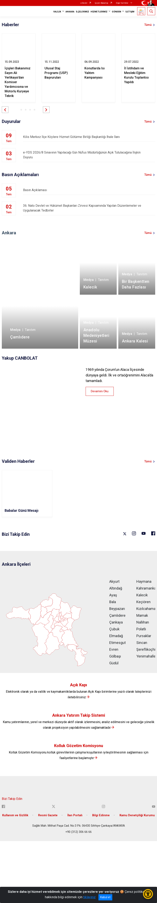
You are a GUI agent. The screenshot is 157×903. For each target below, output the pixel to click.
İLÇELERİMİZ (82, 11)
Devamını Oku (99, 391)
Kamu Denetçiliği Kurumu (137, 815)
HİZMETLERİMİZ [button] (99, 11)
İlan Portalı (74, 815)
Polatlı (141, 629)
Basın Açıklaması (89, 190)
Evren (113, 649)
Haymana (143, 581)
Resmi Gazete (48, 815)
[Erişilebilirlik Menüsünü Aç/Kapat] (148, 894)
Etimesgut (117, 643)
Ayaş (113, 595)
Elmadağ (116, 636)
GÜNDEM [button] (116, 11)
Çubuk (114, 629)
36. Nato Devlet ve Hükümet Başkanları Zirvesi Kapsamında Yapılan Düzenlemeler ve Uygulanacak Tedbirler (89, 208)
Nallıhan (142, 622)
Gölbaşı (115, 656)
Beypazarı (117, 609)
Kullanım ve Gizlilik (15, 815)
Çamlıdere (117, 615)
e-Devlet (84, 3)
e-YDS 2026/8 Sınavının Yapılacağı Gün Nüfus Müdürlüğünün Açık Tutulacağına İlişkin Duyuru (89, 155)
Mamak (142, 615)
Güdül (114, 663)
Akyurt (114, 581)
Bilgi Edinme (101, 815)
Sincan (141, 643)
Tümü (148, 24)
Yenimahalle (146, 656)
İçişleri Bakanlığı (101, 3)
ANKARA (70, 11)
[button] (5, 109)
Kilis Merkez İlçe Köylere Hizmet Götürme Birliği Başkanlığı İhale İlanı (89, 137)
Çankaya (116, 622)
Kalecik (142, 595)
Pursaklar (143, 636)
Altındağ (115, 588)
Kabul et (105, 897)
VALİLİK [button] (57, 11)
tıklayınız (89, 897)
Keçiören (143, 602)
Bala (112, 602)
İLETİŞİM (130, 11)
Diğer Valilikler (122, 3)
